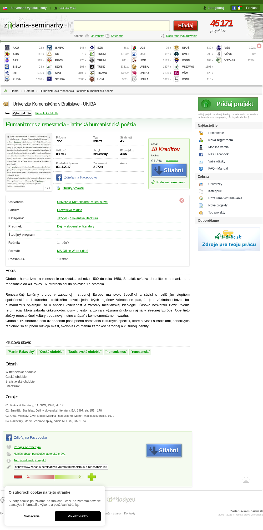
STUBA (70, 79)
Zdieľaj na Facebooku (80, 177)
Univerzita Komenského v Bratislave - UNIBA (54, 104)
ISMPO (70, 48)
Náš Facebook (218, 154)
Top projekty (216, 212)
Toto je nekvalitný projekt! (30, 460)
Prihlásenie (216, 133)
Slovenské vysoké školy (29, 8)
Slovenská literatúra (84, 218)
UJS (155, 48)
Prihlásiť (252, 8)
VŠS (240, 48)
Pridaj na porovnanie (170, 182)
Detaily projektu (73, 188)
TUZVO (113, 73)
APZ (28, 60)
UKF (155, 54)
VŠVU (240, 54)
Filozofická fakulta (47, 113)
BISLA (28, 67)
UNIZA (155, 79)
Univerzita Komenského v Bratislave (82, 202)
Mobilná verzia (218, 147)
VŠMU (197, 79)
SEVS (70, 67)
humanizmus (116, 352)
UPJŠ (197, 48)
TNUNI (113, 54)
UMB (155, 60)
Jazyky (62, 218)
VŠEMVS (197, 67)
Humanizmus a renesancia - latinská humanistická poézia (76, 90)
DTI (28, 73)
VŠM (197, 73)
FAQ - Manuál (218, 168)
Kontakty (129, 513)
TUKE (113, 67)
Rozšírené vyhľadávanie (181, 35)
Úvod (3, 513)
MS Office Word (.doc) (72, 251)
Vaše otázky (216, 161)
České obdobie (51, 352)
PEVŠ (70, 60)
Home (14, 90)
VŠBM (197, 60)
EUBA (28, 79)
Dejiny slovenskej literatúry (75, 226)
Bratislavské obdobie (84, 352)
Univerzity (97, 35)
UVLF (197, 54)
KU (70, 54)
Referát (29, 90)
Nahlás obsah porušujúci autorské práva (39, 453)
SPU (70, 73)
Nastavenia (31, 516)
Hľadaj (185, 25)
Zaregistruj (216, 8)
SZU (113, 48)
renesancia (140, 352)
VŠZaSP (240, 60)
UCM (113, 79)
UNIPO (155, 73)
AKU (28, 48)
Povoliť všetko (78, 516)
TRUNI (113, 60)
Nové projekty (217, 205)
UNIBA (155, 67)
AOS (28, 54)
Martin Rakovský (21, 352)
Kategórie (117, 35)
